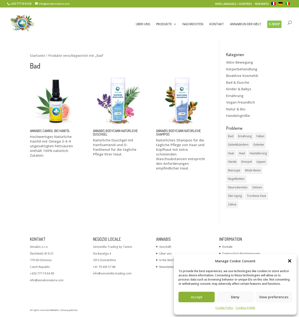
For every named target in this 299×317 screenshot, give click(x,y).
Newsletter (166, 267)
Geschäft (165, 247)
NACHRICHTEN (192, 24)
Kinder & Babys (238, 88)
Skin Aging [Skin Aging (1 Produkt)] (235, 196)
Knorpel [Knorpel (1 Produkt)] (246, 162)
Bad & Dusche (237, 82)
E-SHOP (274, 24)
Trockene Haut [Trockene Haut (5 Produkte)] (256, 196)
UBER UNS (143, 24)
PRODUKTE (164, 24)
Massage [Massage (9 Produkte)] (234, 170)
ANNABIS (54, 310)
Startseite (37, 55)
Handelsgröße (238, 115)
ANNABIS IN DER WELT (245, 24)
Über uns (165, 254)
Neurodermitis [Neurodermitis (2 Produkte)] (238, 187)
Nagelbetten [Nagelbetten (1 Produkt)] (236, 179)
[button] (289, 261)
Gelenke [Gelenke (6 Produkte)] (258, 145)
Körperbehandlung (241, 69)
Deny (235, 297)
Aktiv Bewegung (239, 62)
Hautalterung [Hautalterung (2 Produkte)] (258, 153)
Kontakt (227, 247)
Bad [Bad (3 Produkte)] (230, 136)
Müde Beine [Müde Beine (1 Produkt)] (253, 170)
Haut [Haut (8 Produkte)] (242, 153)
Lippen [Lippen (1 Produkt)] (261, 162)
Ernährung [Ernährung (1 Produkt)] (245, 136)
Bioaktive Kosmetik (242, 75)
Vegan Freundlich (240, 102)
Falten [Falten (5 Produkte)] (260, 136)
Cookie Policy (224, 308)
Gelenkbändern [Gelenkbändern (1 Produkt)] (238, 145)
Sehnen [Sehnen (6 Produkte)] (257, 187)
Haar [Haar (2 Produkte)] (231, 153)
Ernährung (234, 95)
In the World (167, 260)
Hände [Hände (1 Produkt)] (232, 162)
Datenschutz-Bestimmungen (241, 254)
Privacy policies (69, 310)
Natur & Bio (235, 109)
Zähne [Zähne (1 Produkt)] (232, 204)
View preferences (273, 297)
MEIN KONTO (262, 4)
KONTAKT (216, 24)
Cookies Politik (245, 308)
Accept (197, 297)
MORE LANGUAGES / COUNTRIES (233, 4)
